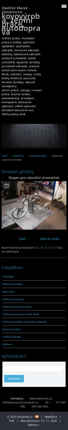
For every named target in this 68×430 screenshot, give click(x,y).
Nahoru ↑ (34, 425)
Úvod (4, 155)
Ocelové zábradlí (11, 336)
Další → (24, 239)
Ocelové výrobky (37, 155)
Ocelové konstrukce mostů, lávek (20, 314)
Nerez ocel (8, 291)
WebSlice (51, 417)
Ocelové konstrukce (13, 299)
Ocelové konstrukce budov (17, 306)
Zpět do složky (49, 239)
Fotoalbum (18, 155)
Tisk (11, 421)
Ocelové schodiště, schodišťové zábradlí (24, 321)
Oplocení (7, 344)
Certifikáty (8, 276)
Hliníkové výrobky (12, 284)
